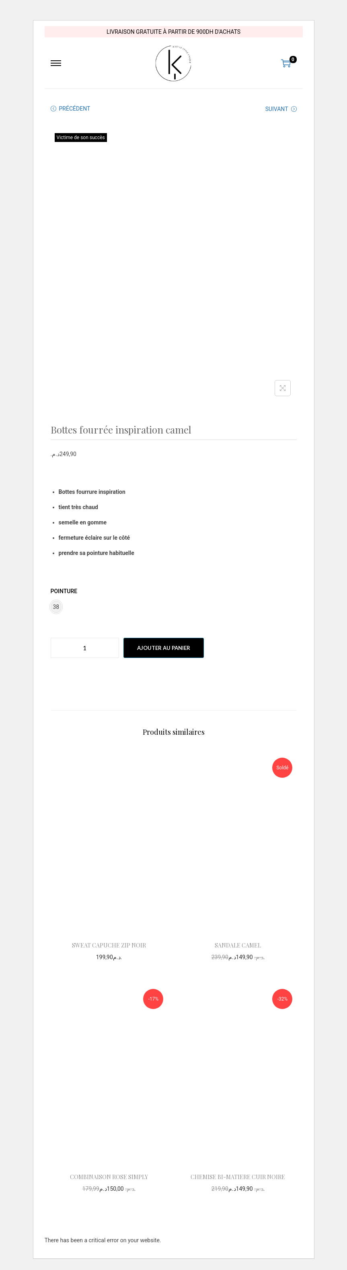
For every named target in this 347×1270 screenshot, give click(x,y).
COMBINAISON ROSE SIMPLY (109, 1177)
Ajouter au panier (163, 648)
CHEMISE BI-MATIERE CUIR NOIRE (238, 1177)
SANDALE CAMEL (238, 945)
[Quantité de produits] (85, 647)
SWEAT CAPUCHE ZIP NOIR (109, 945)
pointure (64, 591)
